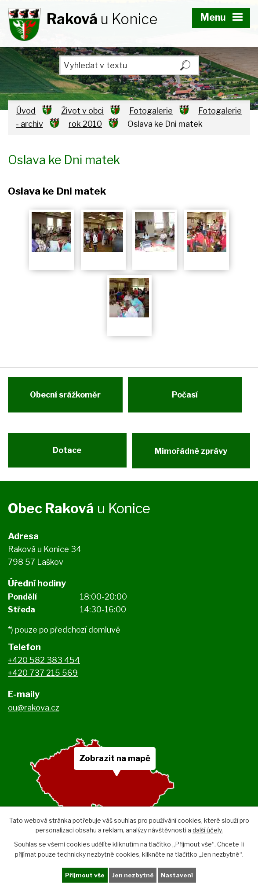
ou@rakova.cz (33, 715)
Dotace (66, 456)
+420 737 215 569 (43, 680)
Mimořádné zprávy (191, 456)
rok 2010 (85, 124)
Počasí (186, 397)
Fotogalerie (151, 110)
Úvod (26, 110)
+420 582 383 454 (44, 668)
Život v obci (82, 110)
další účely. (208, 829)
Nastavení (177, 875)
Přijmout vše (84, 875)
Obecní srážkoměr (64, 397)
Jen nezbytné (132, 875)
